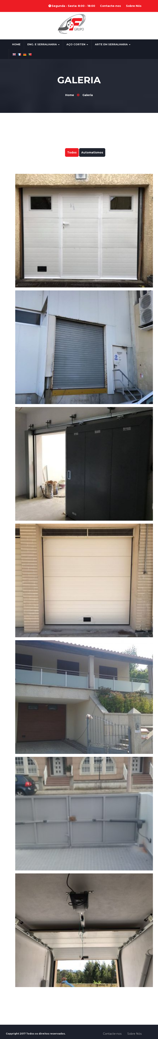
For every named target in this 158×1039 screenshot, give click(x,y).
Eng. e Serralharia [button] (43, 44)
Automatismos (92, 152)
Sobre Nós (133, 6)
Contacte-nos (110, 6)
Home (16, 44)
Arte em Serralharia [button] (112, 44)
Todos (72, 152)
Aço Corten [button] (77, 44)
